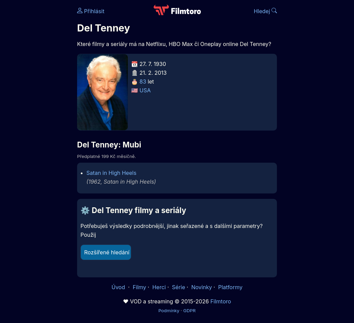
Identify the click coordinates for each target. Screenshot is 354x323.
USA (145, 90)
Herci (159, 287)
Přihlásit (90, 11)
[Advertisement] (36, 104)
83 (143, 81)
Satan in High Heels (112, 172)
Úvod (119, 287)
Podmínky (168, 310)
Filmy (139, 287)
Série (178, 287)
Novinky (201, 287)
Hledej (265, 11)
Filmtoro (220, 301)
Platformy (230, 287)
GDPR (189, 310)
